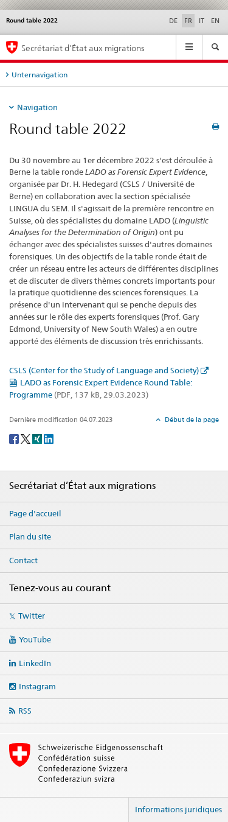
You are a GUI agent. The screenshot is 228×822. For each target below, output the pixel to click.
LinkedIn (35, 663)
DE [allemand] (173, 20)
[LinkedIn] (49, 438)
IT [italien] (201, 20)
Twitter (31, 615)
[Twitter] (26, 438)
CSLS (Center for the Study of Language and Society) (104, 370)
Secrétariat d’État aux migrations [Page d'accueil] (83, 48)
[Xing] (38, 438)
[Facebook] (15, 438)
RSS (25, 710)
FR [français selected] (188, 20)
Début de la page (191, 419)
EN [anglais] (215, 20)
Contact (23, 560)
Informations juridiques (178, 809)
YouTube (35, 639)
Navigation (37, 107)
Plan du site (30, 536)
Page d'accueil (35, 513)
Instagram (37, 686)
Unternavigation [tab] (39, 74)
